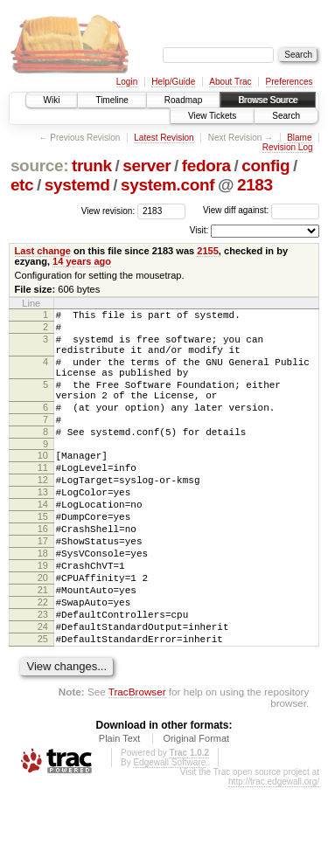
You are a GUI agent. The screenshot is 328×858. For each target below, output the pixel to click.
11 (43, 499)
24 (43, 692)
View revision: (108, 210)
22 (43, 662)
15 (43, 558)
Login (126, 81)
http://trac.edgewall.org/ (273, 852)
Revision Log (287, 147)
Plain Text (120, 809)
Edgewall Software (169, 833)
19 (43, 617)
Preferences (289, 81)
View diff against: (261, 210)
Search (286, 116)
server (146, 165)
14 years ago (81, 261)
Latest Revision (163, 137)
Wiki (52, 100)
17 (43, 588)
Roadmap (183, 100)
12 (43, 514)
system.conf (167, 185)
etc (21, 185)
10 (43, 484)
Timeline (111, 100)
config (265, 165)
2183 (255, 185)
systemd (77, 185)
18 (43, 603)
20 (43, 632)
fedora (206, 165)
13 (43, 528)
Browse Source (267, 100)
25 (43, 707)
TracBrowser (137, 762)
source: (39, 165)
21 (43, 647)
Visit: (199, 230)
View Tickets (212, 116)
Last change (43, 251)
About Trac (230, 81)
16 (43, 573)
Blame (299, 137)
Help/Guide (173, 81)
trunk (92, 165)
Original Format (196, 809)
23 (43, 677)
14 (43, 543)
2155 (208, 251)
